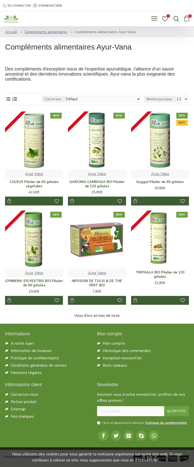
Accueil (11, 32)
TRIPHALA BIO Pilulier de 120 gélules (160, 274)
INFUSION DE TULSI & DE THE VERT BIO (97, 283)
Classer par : (53, 99)
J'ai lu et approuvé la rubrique (142, 423)
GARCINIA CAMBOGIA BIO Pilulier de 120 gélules (97, 184)
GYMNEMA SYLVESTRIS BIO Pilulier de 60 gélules (34, 283)
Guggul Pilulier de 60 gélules (160, 182)
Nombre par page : (160, 99)
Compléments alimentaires (46, 32)
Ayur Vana (34, 174)
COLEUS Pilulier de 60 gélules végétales (34, 184)
